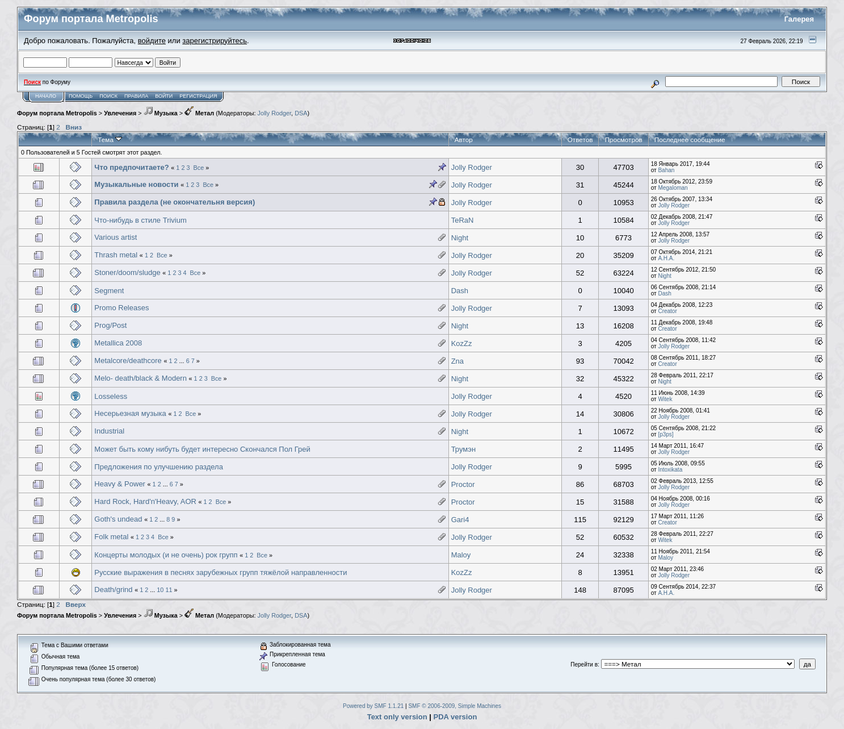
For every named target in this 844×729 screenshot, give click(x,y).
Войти (164, 96)
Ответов (580, 139)
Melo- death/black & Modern (141, 378)
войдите (152, 40)
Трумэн (463, 449)
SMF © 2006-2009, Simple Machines (454, 706)
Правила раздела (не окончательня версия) (174, 202)
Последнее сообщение (689, 139)
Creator (667, 311)
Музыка (161, 113)
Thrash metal (115, 255)
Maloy (461, 555)
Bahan (666, 170)
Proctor (463, 484)
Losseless (110, 396)
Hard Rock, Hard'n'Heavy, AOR (145, 501)
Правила (136, 96)
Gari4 (460, 519)
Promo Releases (121, 307)
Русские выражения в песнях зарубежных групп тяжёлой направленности (220, 572)
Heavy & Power (119, 484)
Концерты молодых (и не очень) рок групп (165, 555)
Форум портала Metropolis (57, 113)
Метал (199, 113)
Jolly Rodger (275, 113)
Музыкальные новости (136, 184)
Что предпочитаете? (131, 167)
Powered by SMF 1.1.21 (373, 706)
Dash (459, 290)
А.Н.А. (666, 258)
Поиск (108, 96)
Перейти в (584, 664)
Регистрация (198, 96)
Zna (457, 361)
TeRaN (462, 220)
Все (199, 167)
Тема (110, 139)
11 (168, 589)
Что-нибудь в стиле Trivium (140, 220)
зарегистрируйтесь (214, 40)
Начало (45, 96)
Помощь (81, 96)
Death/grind (113, 589)
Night (459, 238)
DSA (301, 113)
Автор (464, 139)
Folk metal (111, 536)
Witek (665, 399)
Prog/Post (110, 325)
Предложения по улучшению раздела (158, 467)
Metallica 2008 (118, 343)
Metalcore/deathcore (128, 360)
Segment (109, 290)
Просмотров (623, 139)
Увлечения (120, 113)
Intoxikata (670, 469)
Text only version (397, 717)
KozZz (461, 343)
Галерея (799, 19)
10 (160, 589)
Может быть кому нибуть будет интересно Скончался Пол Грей (202, 449)
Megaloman (672, 188)
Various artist (115, 237)
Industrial (109, 431)
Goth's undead (118, 519)
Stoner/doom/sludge (127, 272)
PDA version (455, 717)
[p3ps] (665, 434)
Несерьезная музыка (130, 413)
